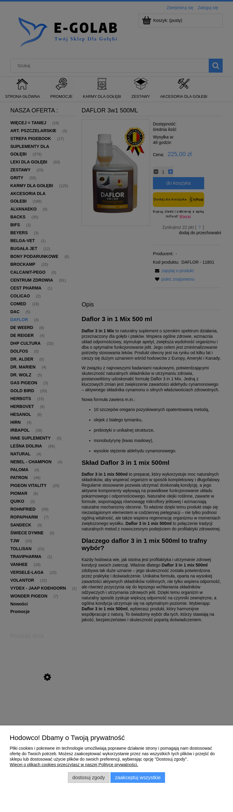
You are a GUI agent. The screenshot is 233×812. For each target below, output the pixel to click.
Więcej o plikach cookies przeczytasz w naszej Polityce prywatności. (74, 764)
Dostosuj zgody (89, 777)
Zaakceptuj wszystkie (137, 777)
